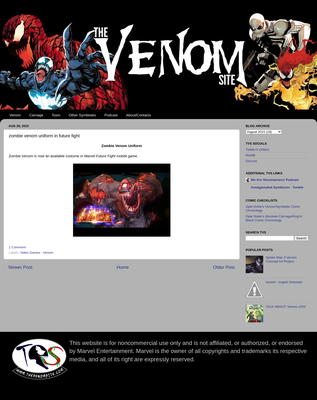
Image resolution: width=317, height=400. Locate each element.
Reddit (250, 155)
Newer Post (20, 267)
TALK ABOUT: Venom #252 (286, 306)
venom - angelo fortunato (284, 282)
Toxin (56, 115)
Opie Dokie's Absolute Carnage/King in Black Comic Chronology (274, 218)
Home (123, 267)
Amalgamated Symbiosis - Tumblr (277, 187)
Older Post (224, 267)
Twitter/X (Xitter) (257, 149)
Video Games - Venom (36, 252)
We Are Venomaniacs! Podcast (275, 180)
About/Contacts (138, 115)
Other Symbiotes (82, 115)
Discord (251, 161)
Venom (15, 115)
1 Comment (17, 247)
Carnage (36, 115)
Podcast (111, 115)
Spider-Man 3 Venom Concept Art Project (281, 259)
